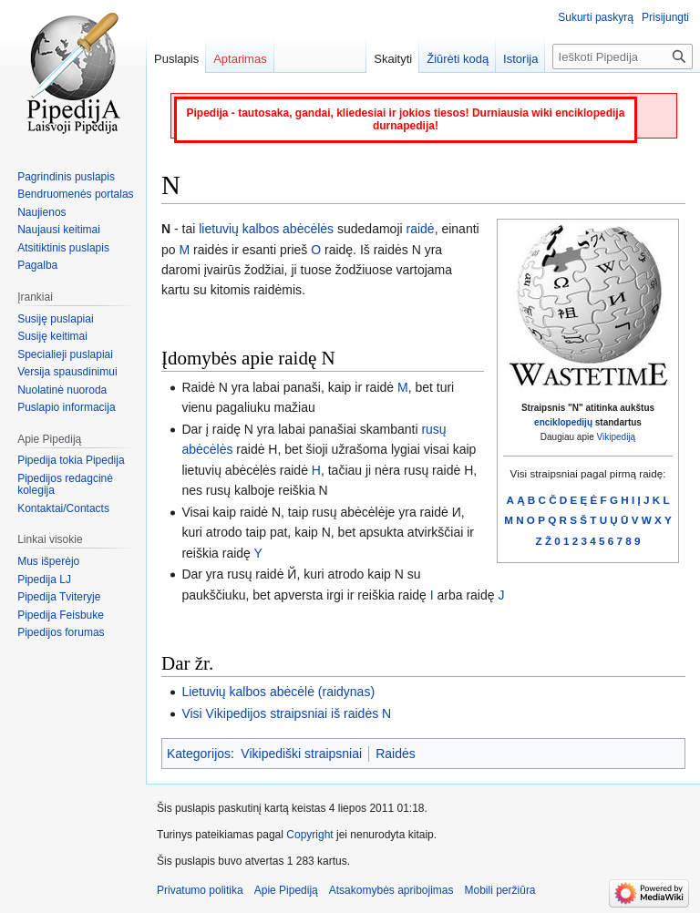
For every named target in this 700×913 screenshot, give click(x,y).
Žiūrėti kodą (458, 59)
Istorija (520, 59)
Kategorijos (199, 753)
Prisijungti (665, 17)
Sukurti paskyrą (595, 17)
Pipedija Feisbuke (60, 615)
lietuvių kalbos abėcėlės (266, 228)
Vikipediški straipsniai (301, 753)
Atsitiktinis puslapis (63, 247)
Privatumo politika (200, 890)
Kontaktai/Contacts (63, 508)
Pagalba (37, 265)
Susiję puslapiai (55, 319)
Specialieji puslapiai (65, 354)
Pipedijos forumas (60, 632)
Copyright (309, 834)
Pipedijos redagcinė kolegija (65, 485)
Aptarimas (240, 59)
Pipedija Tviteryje (58, 596)
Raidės (396, 753)
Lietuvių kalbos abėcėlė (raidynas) (278, 691)
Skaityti (393, 59)
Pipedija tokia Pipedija (70, 460)
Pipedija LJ (44, 579)
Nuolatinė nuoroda (62, 390)
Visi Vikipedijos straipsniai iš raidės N (286, 713)
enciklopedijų (563, 422)
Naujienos (41, 212)
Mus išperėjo (48, 561)
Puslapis (176, 59)
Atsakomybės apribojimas (391, 890)
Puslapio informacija (66, 407)
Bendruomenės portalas (75, 194)
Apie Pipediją (286, 890)
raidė (421, 228)
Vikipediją (616, 437)
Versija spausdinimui (67, 371)
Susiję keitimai (52, 336)
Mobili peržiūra (500, 890)
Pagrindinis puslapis (66, 176)
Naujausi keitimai (58, 229)
